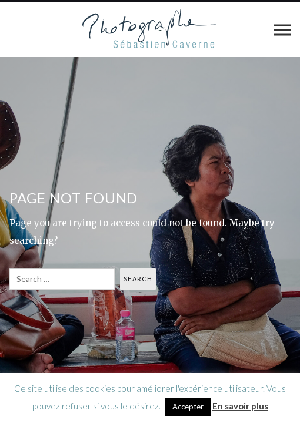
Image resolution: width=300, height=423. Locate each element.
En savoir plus (240, 406)
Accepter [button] (188, 406)
